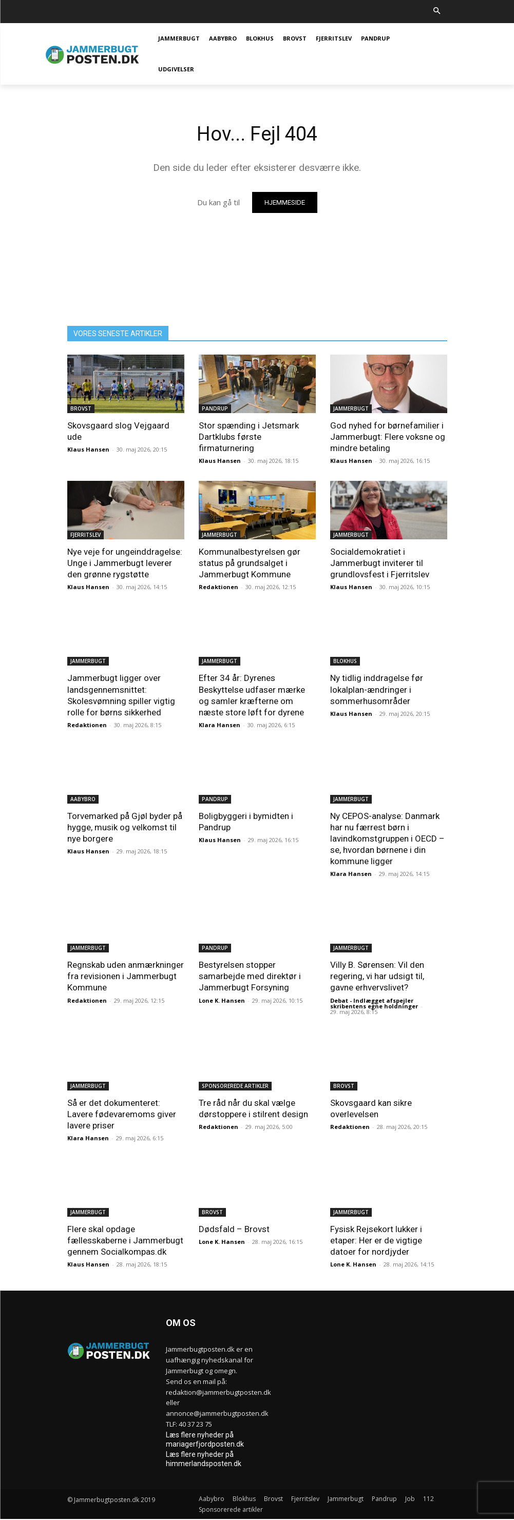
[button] (436, 11)
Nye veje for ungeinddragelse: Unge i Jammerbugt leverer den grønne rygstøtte (124, 563)
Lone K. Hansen (222, 1000)
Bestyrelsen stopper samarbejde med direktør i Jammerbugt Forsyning (250, 976)
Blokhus (345, 661)
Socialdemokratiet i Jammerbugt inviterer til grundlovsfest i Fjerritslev (379, 563)
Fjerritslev (85, 534)
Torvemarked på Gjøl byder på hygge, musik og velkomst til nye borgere (124, 827)
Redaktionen (218, 587)
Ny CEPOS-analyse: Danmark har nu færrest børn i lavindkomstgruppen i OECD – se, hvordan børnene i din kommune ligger (387, 838)
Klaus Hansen (88, 449)
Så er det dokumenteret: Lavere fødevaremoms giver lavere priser (121, 1114)
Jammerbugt (351, 408)
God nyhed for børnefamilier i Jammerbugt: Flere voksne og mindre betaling (387, 436)
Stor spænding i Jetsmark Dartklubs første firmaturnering (249, 436)
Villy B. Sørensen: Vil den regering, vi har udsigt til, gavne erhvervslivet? (377, 976)
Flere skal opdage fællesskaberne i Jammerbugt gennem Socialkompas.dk (125, 1240)
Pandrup (215, 408)
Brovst (80, 408)
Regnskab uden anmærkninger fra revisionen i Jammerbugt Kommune (125, 976)
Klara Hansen (219, 725)
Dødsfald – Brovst (234, 1229)
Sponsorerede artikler (235, 1085)
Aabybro (83, 799)
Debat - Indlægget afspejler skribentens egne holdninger (374, 1003)
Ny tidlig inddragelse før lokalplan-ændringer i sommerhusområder (376, 689)
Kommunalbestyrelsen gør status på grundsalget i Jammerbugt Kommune (249, 563)
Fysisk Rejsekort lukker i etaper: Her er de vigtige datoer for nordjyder (376, 1240)
